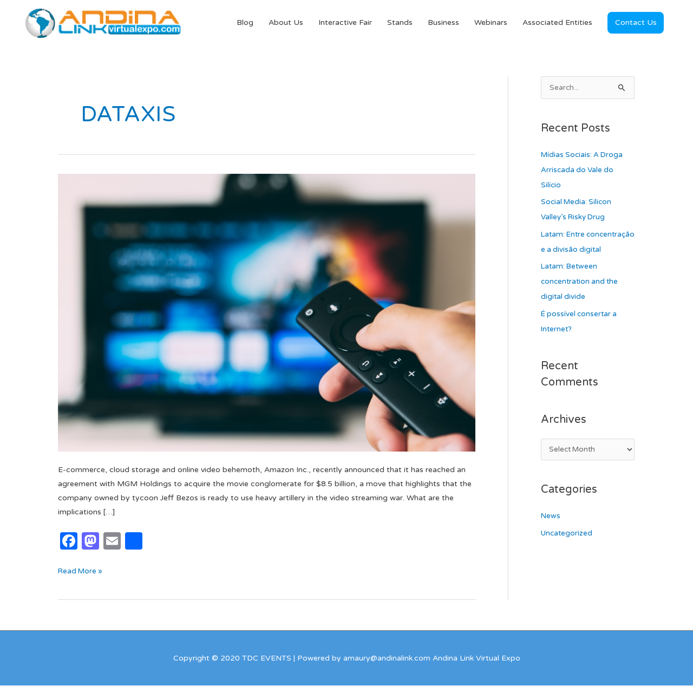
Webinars (490, 23)
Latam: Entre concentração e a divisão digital (586, 250)
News (551, 533)
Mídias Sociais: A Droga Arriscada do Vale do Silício (583, 171)
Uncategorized (567, 550)
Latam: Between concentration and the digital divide (581, 298)
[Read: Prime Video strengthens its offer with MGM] (266, 312)
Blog (245, 23)
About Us (286, 23)
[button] (635, 23)
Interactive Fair (345, 23)
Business (443, 23)
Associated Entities (557, 23)
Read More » (81, 570)
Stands (400, 23)
